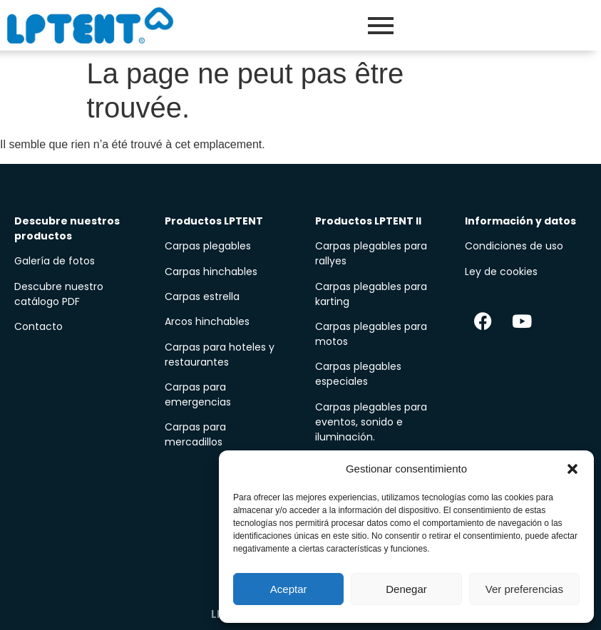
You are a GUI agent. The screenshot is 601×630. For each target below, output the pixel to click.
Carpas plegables (208, 246)
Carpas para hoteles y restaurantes (219, 354)
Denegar (406, 589)
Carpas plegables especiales (358, 373)
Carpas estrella (202, 296)
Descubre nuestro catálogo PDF (58, 294)
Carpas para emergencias (198, 394)
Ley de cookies (501, 271)
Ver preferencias (524, 589)
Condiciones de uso (514, 246)
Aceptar (288, 589)
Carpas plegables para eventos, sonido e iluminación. (371, 422)
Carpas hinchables (211, 271)
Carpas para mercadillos (195, 434)
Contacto (38, 326)
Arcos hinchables (207, 321)
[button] (572, 469)
